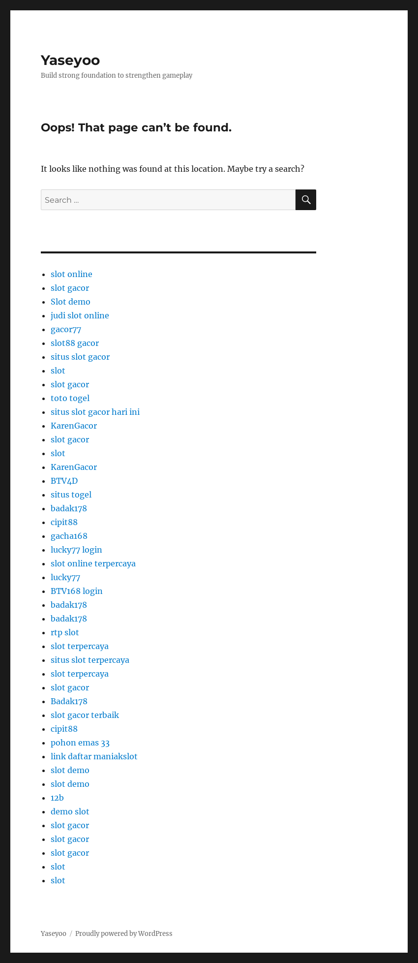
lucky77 (65, 577)
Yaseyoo (70, 60)
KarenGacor (74, 426)
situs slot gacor (80, 357)
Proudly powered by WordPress (124, 934)
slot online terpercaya (93, 563)
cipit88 (64, 522)
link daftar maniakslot (94, 756)
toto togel (70, 398)
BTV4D (64, 481)
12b (57, 798)
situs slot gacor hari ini (95, 412)
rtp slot (65, 632)
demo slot (70, 811)
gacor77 (66, 329)
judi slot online (80, 315)
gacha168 (69, 536)
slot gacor (70, 288)
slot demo (70, 770)
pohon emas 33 (80, 742)
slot (58, 370)
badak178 (69, 508)
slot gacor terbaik (85, 715)
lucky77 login (76, 550)
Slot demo (70, 302)
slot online (71, 274)
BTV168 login (77, 591)
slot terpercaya (80, 646)
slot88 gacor (75, 343)
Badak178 (69, 701)
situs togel (71, 494)
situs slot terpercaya (90, 660)
